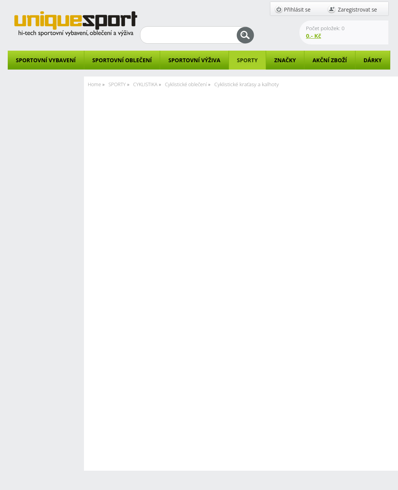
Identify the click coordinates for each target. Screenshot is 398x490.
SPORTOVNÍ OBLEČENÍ (122, 60)
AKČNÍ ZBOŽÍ (330, 60)
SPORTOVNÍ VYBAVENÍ (46, 60)
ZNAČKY (285, 60)
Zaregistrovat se (357, 9)
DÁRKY (373, 60)
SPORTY (247, 60)
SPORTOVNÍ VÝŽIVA (194, 60)
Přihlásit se (297, 9)
